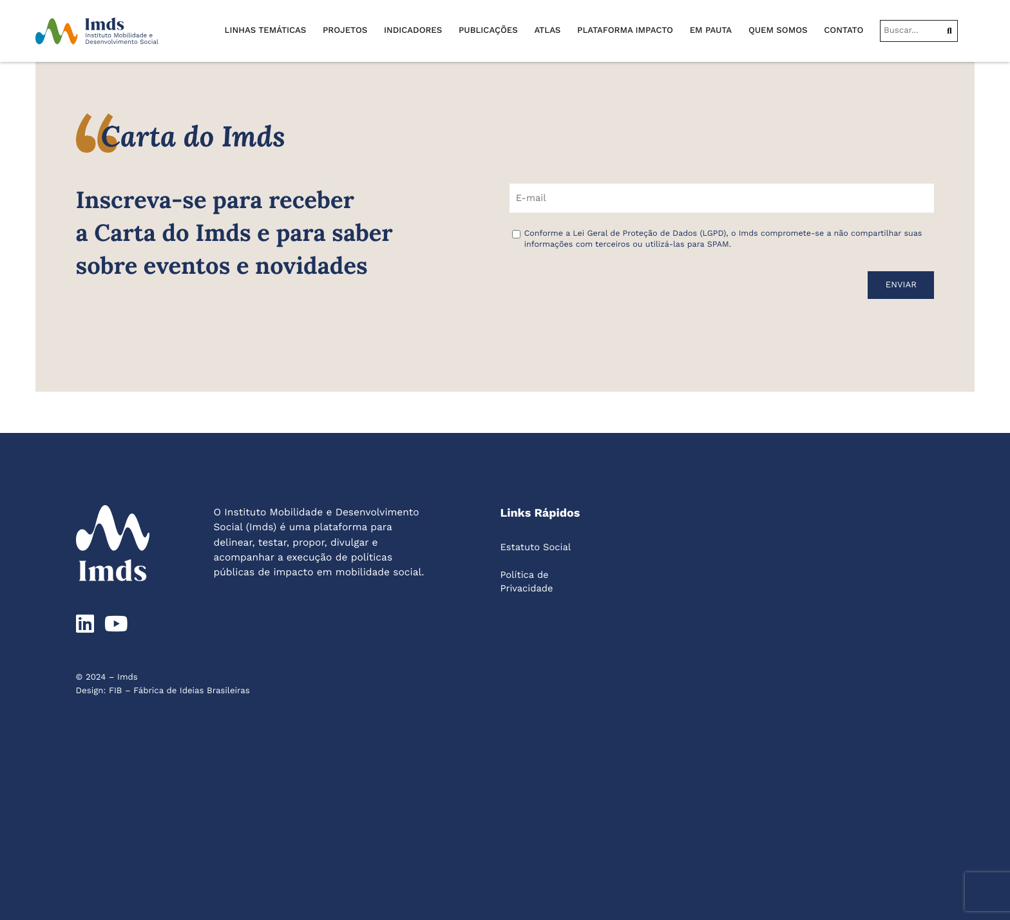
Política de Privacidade (526, 581)
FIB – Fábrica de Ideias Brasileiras (179, 691)
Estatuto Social (535, 547)
